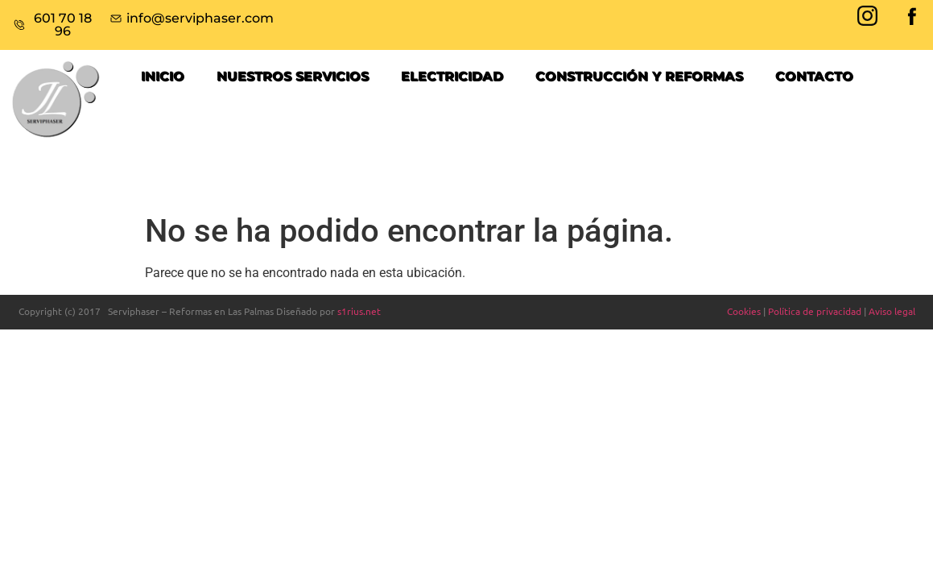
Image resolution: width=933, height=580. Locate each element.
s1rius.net (359, 310)
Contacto (814, 76)
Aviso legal (892, 310)
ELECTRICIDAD (452, 76)
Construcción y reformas (639, 76)
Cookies (744, 310)
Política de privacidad (814, 310)
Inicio (162, 76)
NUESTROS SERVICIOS (293, 76)
